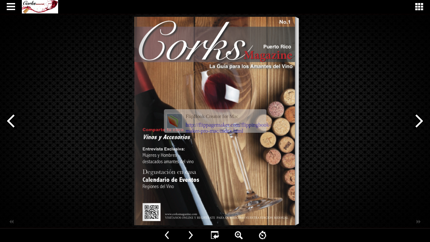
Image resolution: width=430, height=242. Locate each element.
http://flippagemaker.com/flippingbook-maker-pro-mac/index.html (228, 128)
